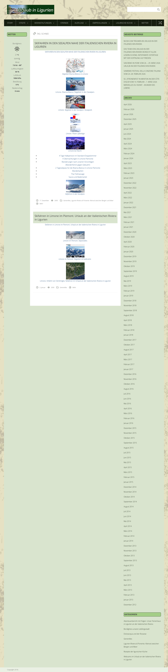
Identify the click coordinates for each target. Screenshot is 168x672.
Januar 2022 (128, 202)
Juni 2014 (127, 516)
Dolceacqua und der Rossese (135, 634)
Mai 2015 (127, 462)
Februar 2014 (129, 536)
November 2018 (130, 305)
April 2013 (128, 585)
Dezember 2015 (130, 428)
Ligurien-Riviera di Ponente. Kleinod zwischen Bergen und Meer (92, 201)
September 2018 (130, 310)
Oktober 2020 (129, 237)
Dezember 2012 (130, 604)
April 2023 (128, 163)
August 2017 (129, 349)
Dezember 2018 (130, 300)
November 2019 (130, 261)
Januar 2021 (128, 227)
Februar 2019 (129, 291)
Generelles (66, 201)
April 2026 (128, 104)
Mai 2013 (127, 580)
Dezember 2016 (130, 374)
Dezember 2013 (130, 546)
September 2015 (130, 443)
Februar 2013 (129, 595)
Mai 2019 (127, 281)
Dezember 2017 (130, 340)
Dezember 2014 (130, 487)
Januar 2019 (128, 295)
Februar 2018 (129, 330)
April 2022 (128, 193)
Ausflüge (80, 23)
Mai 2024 (127, 139)
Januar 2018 (128, 335)
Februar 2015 (129, 477)
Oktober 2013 (129, 555)
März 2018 (128, 325)
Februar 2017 (129, 364)
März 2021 (128, 217)
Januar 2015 (128, 482)
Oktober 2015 (129, 438)
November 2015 (130, 433)
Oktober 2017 (129, 345)
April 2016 (128, 408)
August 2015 (129, 448)
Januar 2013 (128, 600)
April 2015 (128, 467)
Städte (23, 23)
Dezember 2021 (130, 207)
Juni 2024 (127, 134)
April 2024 (128, 144)
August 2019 (129, 276)
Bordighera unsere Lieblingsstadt (137, 629)
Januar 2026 (128, 114)
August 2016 (129, 389)
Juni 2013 (127, 575)
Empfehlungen (101, 23)
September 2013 (130, 560)
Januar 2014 (128, 541)
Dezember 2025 (130, 119)
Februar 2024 (129, 153)
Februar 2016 (129, 418)
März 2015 (128, 472)
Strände (64, 23)
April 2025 (128, 124)
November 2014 (130, 492)
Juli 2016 (127, 394)
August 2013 (129, 565)
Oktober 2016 (129, 384)
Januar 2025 (128, 129)
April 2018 (128, 320)
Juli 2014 (127, 511)
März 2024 (128, 148)
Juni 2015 (127, 457)
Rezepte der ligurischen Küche (135, 651)
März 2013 (128, 590)
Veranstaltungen (44, 23)
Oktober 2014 (129, 497)
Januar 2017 (128, 369)
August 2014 (129, 506)
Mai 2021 (127, 212)
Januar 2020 (128, 251)
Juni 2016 (127, 399)
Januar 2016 (128, 423)
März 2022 (128, 197)
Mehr (41, 204)
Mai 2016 (127, 403)
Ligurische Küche (125, 23)
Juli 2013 (127, 570)
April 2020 (128, 242)
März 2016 (128, 413)
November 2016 (130, 379)
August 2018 (129, 315)
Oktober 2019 (129, 266)
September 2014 (130, 501)
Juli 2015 (127, 452)
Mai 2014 (127, 521)
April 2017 (128, 354)
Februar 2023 (129, 173)
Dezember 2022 (130, 183)
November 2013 (130, 550)
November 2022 (130, 188)
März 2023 (128, 168)
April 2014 (128, 526)
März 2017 (128, 359)
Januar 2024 (128, 158)
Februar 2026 (129, 109)
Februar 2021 (129, 222)
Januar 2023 (128, 178)
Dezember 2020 (130, 232)
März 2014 (128, 531)
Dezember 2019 (130, 256)
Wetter (145, 23)
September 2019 (130, 271)
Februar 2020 (129, 246)
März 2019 (128, 286)
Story (10, 23)
